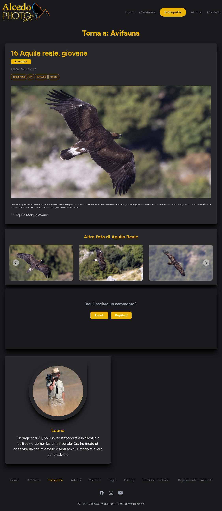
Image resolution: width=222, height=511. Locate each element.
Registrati (121, 315)
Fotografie (172, 12)
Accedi (99, 315)
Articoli (196, 12)
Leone (15, 69)
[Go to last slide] (16, 262)
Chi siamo (147, 12)
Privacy (129, 480)
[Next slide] (206, 262)
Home (129, 12)
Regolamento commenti (195, 480)
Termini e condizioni (156, 480)
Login (112, 480)
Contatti (213, 12)
